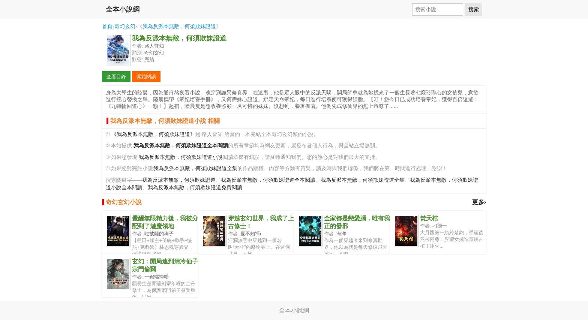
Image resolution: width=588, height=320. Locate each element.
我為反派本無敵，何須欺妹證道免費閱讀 (195, 187)
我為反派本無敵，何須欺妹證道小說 (181, 157)
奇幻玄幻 (124, 26)
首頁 (107, 26)
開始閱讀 (146, 76)
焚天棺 (429, 218)
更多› (479, 202)
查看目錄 (116, 76)
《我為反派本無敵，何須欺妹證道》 (153, 134)
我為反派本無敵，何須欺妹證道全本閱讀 (268, 180)
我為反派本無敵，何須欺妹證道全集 (195, 168)
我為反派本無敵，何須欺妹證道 (179, 26)
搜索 (473, 9)
